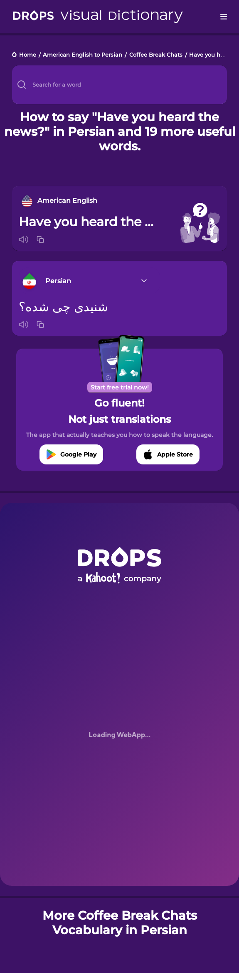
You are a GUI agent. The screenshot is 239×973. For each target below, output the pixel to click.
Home (27, 55)
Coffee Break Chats (155, 55)
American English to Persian (82, 55)
